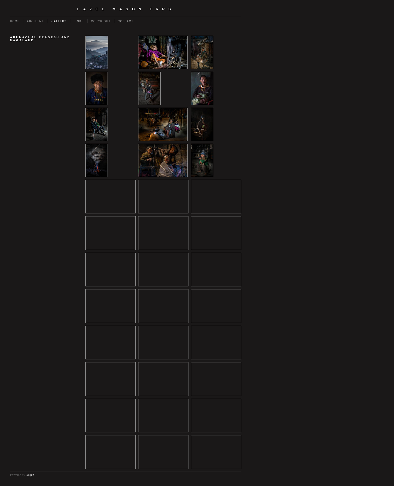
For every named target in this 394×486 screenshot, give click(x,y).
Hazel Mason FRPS (125, 9)
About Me (35, 21)
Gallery (59, 21)
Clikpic (30, 474)
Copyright (101, 21)
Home (15, 21)
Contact (125, 21)
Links (79, 21)
